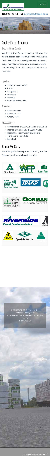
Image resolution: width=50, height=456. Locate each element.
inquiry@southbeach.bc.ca (36, 14)
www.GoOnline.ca (40, 454)
